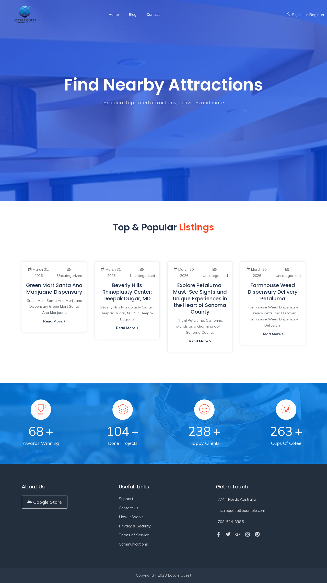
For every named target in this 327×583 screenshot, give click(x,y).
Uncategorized (69, 275)
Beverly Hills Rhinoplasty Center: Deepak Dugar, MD (127, 292)
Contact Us (128, 508)
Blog (132, 14)
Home (114, 14)
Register (316, 14)
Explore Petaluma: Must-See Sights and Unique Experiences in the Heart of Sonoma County (200, 298)
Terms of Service (134, 535)
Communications (133, 544)
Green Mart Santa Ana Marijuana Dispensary (54, 288)
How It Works (131, 516)
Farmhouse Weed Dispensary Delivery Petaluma (273, 292)
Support (126, 498)
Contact (153, 14)
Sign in (297, 14)
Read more (54, 321)
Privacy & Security (135, 526)
